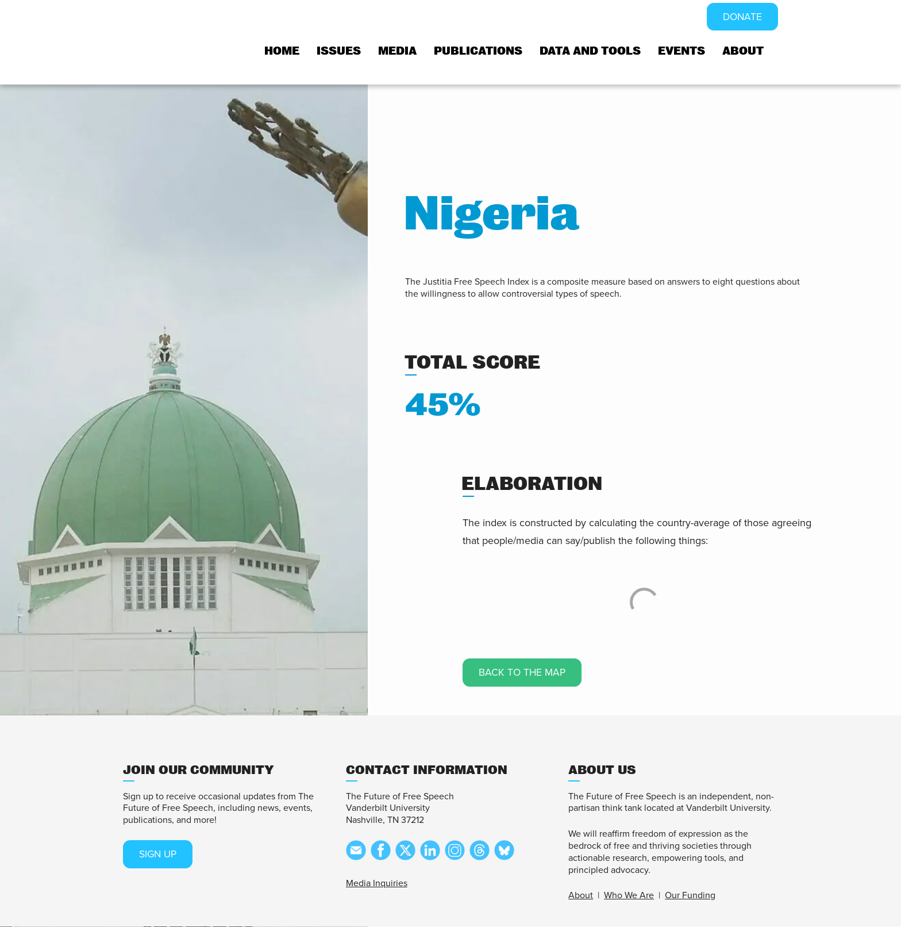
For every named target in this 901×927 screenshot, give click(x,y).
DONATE (741, 17)
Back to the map (523, 672)
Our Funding (690, 896)
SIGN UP (159, 854)
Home (281, 51)
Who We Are (629, 896)
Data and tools (590, 51)
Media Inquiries (376, 883)
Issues (339, 51)
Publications (478, 51)
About (743, 51)
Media (397, 51)
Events (681, 51)
